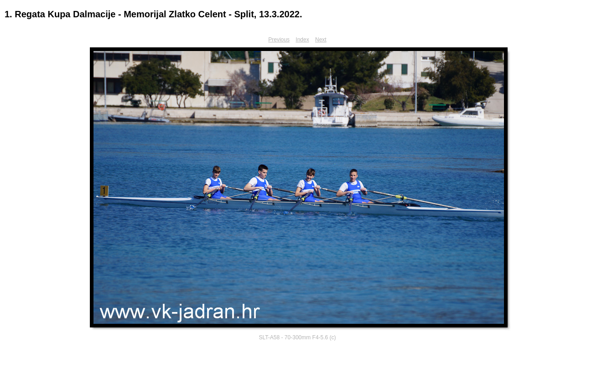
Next (321, 39)
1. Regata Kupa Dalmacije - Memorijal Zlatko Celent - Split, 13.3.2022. (153, 14)
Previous (279, 39)
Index (302, 39)
